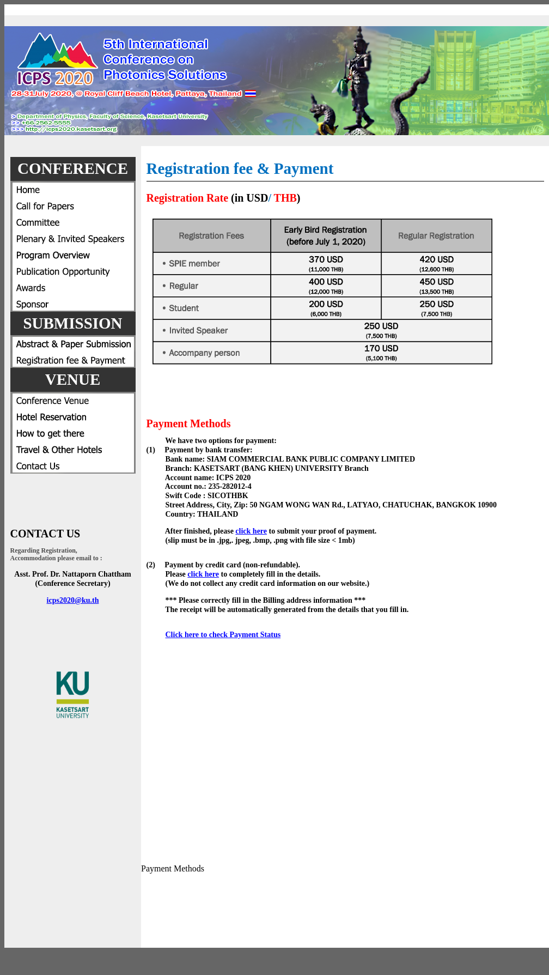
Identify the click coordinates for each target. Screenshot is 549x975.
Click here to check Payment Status (223, 635)
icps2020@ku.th (73, 600)
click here (251, 531)
